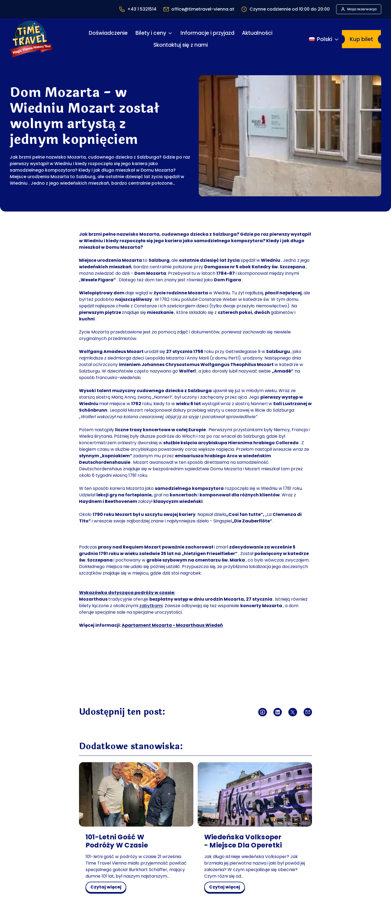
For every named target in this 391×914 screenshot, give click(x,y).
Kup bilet (361, 39)
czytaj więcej (107, 888)
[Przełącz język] (324, 39)
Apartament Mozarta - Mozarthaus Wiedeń (172, 625)
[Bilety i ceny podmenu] (170, 33)
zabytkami (151, 606)
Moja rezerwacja (362, 9)
